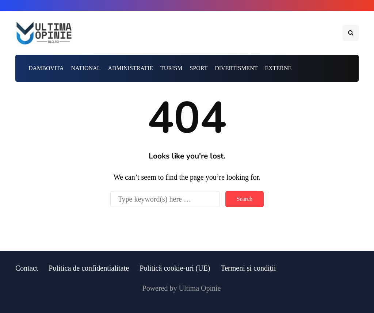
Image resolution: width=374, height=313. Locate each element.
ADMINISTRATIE (130, 68)
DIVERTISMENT (236, 68)
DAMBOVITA (46, 68)
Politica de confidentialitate (89, 268)
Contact (26, 268)
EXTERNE (278, 68)
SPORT (198, 68)
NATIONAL (86, 68)
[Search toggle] (351, 33)
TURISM (171, 68)
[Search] (165, 199)
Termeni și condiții (248, 268)
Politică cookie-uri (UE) (175, 268)
